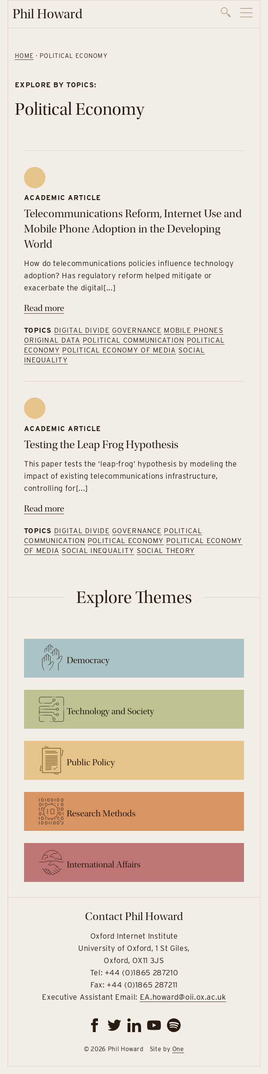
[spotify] (174, 1025)
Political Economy (126, 541)
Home (24, 55)
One (178, 1049)
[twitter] (114, 1025)
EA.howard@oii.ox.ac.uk (183, 997)
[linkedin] (134, 1025)
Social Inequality (98, 551)
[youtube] (154, 1025)
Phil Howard (47, 14)
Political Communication (133, 340)
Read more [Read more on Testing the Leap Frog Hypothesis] (44, 508)
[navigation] (236, 14)
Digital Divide (82, 330)
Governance (137, 330)
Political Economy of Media (119, 350)
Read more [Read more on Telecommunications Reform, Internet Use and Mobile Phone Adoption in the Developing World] (44, 308)
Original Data (52, 340)
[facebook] (94, 1025)
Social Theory (166, 551)
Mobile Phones (193, 330)
